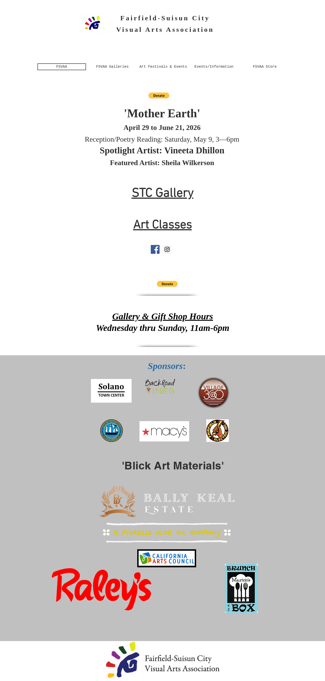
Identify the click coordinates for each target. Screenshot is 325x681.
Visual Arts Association (165, 29)
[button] (159, 95)
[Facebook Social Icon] (155, 249)
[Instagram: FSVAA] (167, 249)
